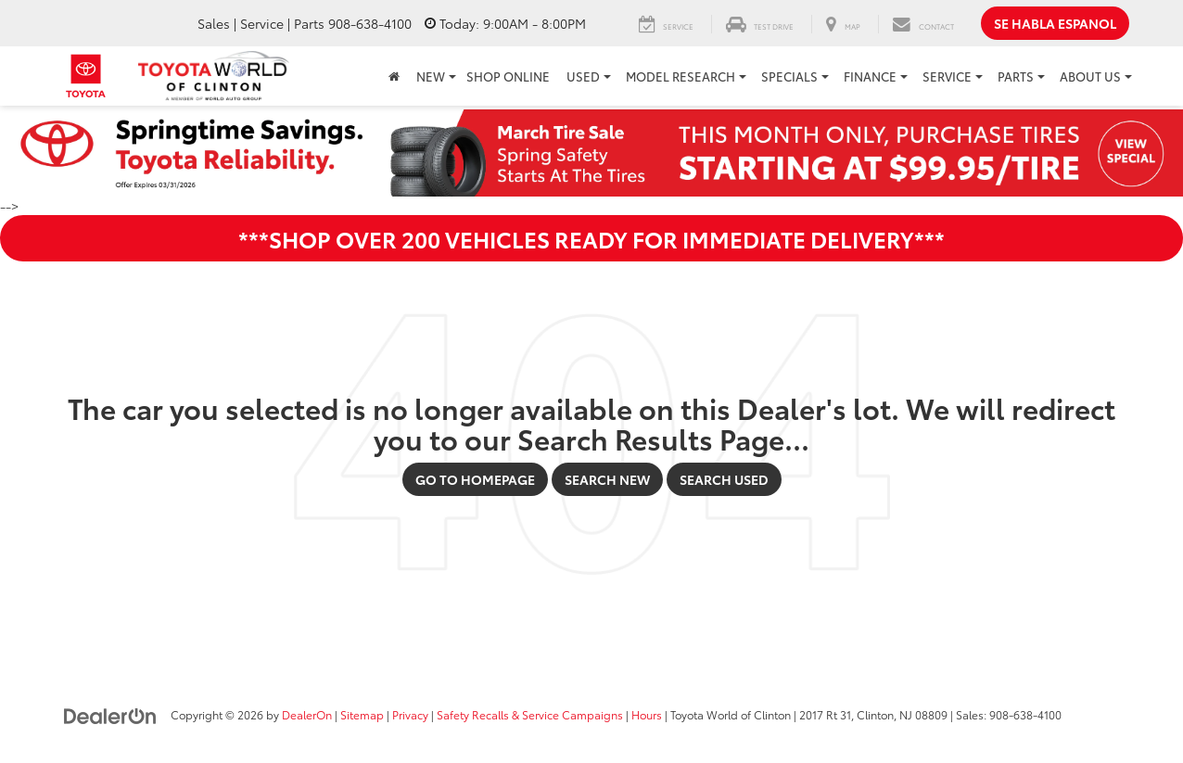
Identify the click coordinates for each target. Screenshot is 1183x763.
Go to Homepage (475, 479)
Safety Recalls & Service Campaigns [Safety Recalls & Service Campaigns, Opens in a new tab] (530, 714)
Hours (646, 714)
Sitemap (362, 714)
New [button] (430, 76)
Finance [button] (870, 76)
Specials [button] (789, 76)
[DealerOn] (110, 714)
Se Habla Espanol (1055, 23)
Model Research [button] (680, 76)
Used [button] (583, 76)
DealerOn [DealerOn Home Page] (307, 714)
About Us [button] (1090, 76)
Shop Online (508, 76)
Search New (607, 479)
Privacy (410, 714)
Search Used (724, 479)
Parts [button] (1016, 76)
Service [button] (947, 76)
